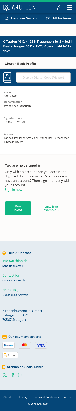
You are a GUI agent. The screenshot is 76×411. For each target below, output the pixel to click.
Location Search (24, 18)
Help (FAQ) (10, 290)
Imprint (68, 397)
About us (8, 397)
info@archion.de (15, 261)
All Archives (61, 18)
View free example (51, 208)
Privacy (23, 397)
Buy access (18, 207)
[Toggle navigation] (69, 7)
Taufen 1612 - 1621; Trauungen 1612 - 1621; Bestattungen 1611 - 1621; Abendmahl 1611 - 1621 (38, 46)
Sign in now (13, 189)
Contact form (12, 275)
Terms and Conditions (45, 397)
